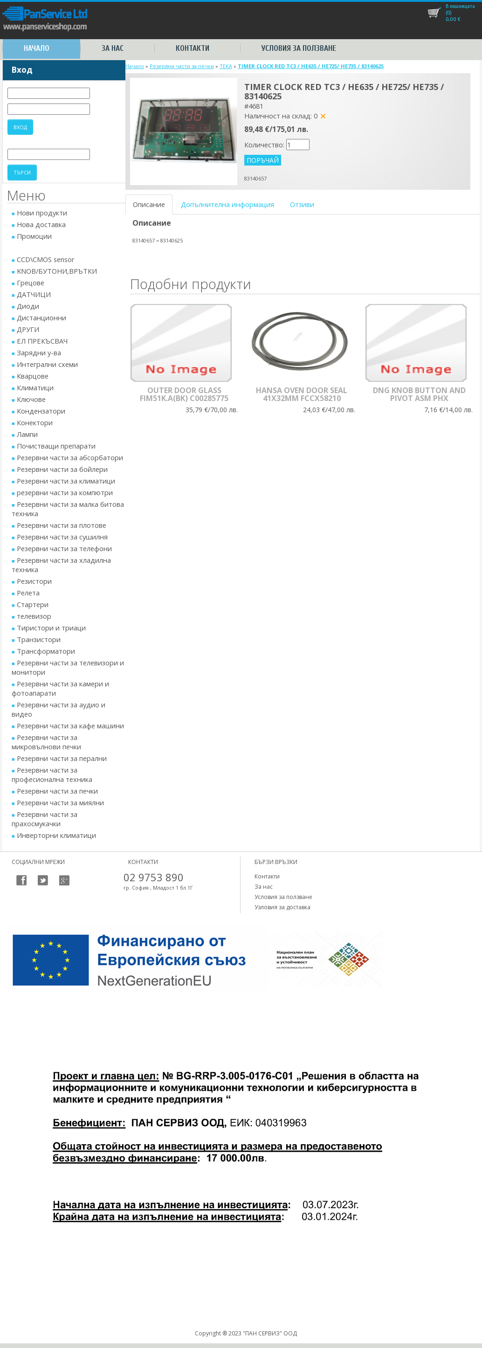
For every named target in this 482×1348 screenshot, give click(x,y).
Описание (149, 204)
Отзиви (302, 204)
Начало (36, 48)
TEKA (226, 65)
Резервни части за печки (182, 65)
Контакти (192, 48)
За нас (113, 48)
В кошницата (460, 6)
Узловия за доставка (282, 907)
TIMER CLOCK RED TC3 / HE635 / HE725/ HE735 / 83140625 (311, 65)
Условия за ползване (299, 48)
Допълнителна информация (227, 204)
